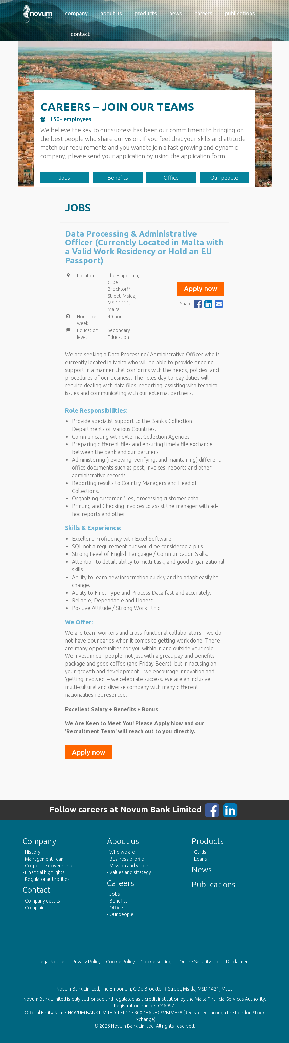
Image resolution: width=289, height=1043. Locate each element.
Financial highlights (45, 872)
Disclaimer (237, 961)
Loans (200, 859)
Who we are (122, 852)
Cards (200, 852)
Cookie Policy (120, 961)
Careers (203, 13)
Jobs (64, 178)
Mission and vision (128, 865)
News (175, 13)
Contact (80, 34)
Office (171, 178)
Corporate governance (49, 865)
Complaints (37, 907)
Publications (240, 13)
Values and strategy (130, 872)
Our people (224, 178)
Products (146, 13)
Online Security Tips (200, 961)
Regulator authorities (47, 879)
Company (76, 13)
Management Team (45, 859)
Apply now (201, 288)
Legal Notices (52, 961)
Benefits (117, 178)
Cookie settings (157, 961)
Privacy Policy (86, 961)
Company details (42, 901)
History (32, 852)
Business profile (126, 859)
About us (111, 13)
